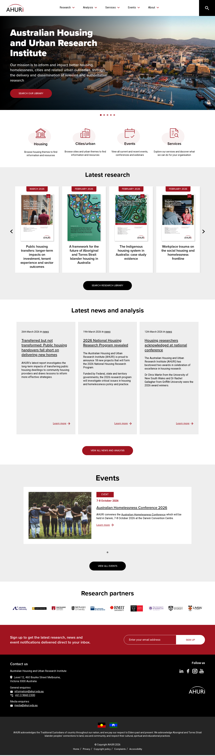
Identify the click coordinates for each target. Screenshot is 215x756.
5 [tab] (114, 116)
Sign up (190, 640)
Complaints (120, 749)
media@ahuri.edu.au (26, 706)
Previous (12, 232)
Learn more (103, 526)
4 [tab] (111, 116)
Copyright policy (102, 749)
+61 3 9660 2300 (25, 696)
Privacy (86, 749)
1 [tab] (101, 116)
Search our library (31, 94)
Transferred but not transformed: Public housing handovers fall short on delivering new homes (44, 348)
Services (110, 7)
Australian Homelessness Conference (143, 515)
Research (68, 7)
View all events (107, 566)
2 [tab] (104, 116)
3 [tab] (107, 116)
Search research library (107, 286)
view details (61, 424)
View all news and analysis (107, 451)
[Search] (206, 8)
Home (76, 749)
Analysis (89, 7)
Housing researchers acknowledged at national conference (166, 345)
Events (130, 7)
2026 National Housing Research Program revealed (105, 343)
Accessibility (135, 749)
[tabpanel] (107, 64)
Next (202, 232)
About (148, 7)
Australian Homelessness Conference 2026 (131, 508)
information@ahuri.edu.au (29, 692)
